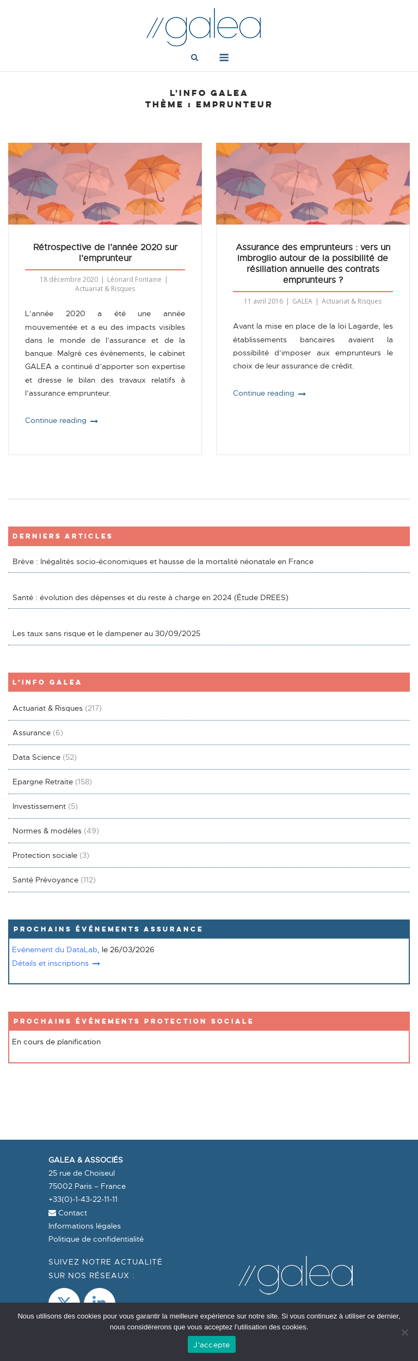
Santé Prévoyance (45, 880)
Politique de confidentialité (96, 1239)
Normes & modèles (47, 831)
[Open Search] (194, 58)
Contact (67, 1213)
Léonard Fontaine (134, 279)
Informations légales (84, 1226)
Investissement (39, 806)
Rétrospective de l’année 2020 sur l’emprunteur (105, 253)
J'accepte (211, 1345)
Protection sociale (45, 855)
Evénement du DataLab (54, 949)
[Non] (404, 1332)
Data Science (36, 757)
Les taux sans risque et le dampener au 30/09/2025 (106, 633)
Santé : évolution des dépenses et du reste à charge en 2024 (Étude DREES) (150, 597)
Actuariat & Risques (105, 288)
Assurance (32, 732)
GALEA (302, 301)
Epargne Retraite (43, 782)
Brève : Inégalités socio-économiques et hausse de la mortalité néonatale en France (163, 561)
